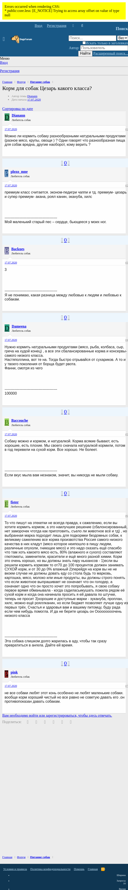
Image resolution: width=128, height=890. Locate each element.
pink (14, 672)
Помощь (79, 869)
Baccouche (19, 420)
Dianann (32, 96)
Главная (93, 869)
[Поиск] (82, 26)
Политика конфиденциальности (50, 869)
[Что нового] (73, 26)
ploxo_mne (19, 172)
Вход (4, 63)
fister (15, 502)
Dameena (19, 326)
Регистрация (9, 71)
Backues (17, 249)
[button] (5, 39)
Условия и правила (15, 869)
